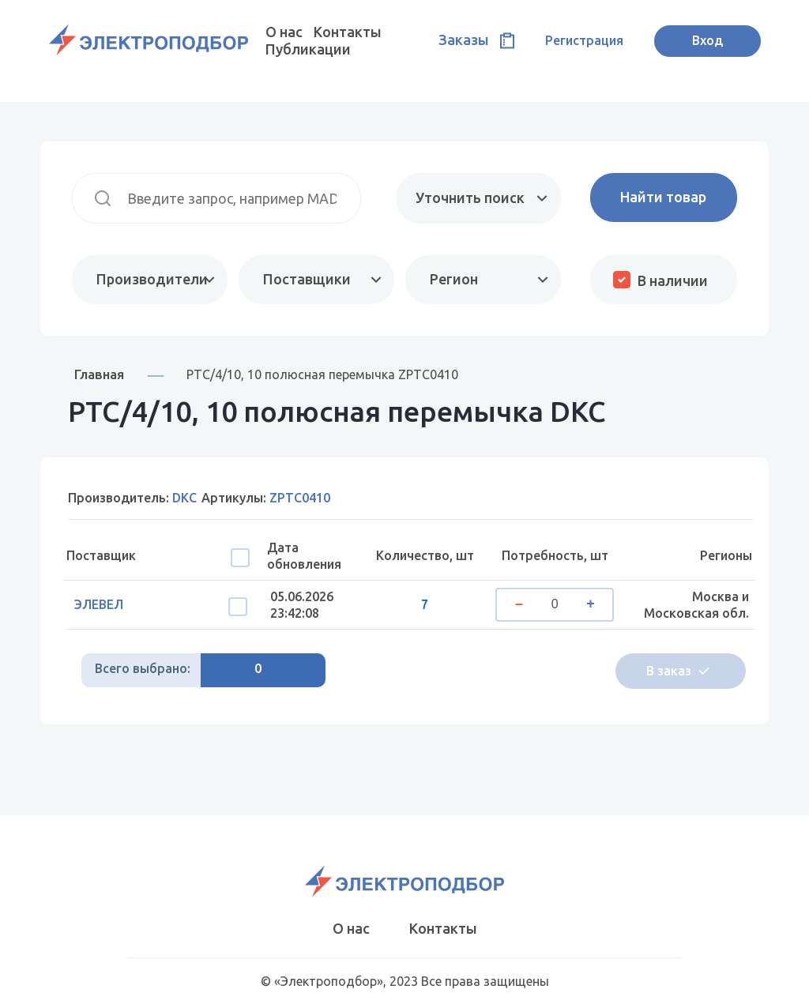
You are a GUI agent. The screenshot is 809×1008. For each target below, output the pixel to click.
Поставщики (307, 279)
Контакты (348, 31)
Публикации (308, 49)
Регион (454, 279)
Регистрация (584, 40)
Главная (99, 374)
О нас (284, 31)
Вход (707, 40)
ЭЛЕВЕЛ (98, 604)
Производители (152, 279)
